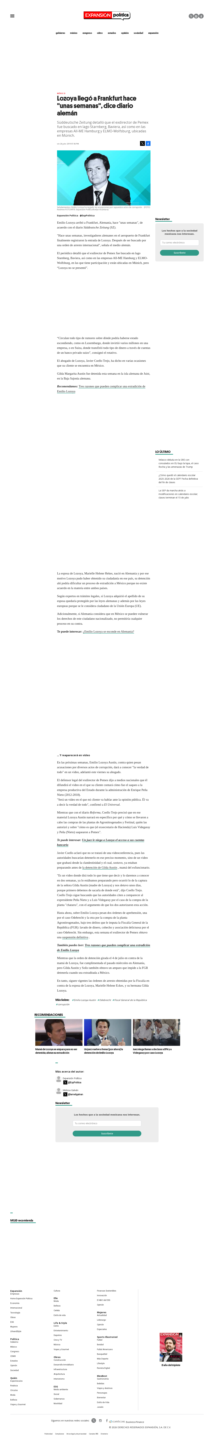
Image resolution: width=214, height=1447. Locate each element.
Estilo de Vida (103, 1402)
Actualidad (102, 1315)
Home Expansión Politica (21, 1298)
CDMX (99, 32)
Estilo (56, 1326)
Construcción (60, 1360)
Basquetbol (102, 1354)
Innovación (102, 1295)
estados (112, 32)
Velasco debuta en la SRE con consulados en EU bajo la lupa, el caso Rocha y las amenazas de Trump (179, 463)
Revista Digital (103, 1368)
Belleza (13, 1400)
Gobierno (14, 1342)
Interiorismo (59, 1379)
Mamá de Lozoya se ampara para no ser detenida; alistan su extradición (55, 1051)
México (61, 93)
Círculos (14, 1390)
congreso (87, 32)
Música (57, 1344)
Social (56, 1394)
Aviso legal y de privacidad (76, 1434)
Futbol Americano (105, 1349)
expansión (153, 32)
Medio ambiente (61, 1389)
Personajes (102, 1393)
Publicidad (48, 1434)
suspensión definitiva (75, 937)
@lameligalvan (75, 1094)
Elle (56, 1298)
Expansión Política (72, 1078)
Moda (12, 1395)
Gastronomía (103, 1379)
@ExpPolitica (87, 215)
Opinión (13, 1365)
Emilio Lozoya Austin (85, 1000)
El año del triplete (171, 1365)
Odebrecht (105, 1000)
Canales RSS (93, 1434)
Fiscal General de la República (130, 1000)
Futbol (99, 1340)
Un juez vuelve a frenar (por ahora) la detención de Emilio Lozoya (102, 1051)
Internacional (16, 1308)
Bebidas (100, 1383)
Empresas (14, 1294)
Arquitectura (59, 1374)
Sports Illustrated (107, 1336)
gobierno (60, 32)
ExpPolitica (93, 1420)
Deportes (58, 1335)
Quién (13, 1378)
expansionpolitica (100, 1420)
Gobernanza (59, 1399)
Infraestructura (60, 1369)
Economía (14, 1303)
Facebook (201, 16)
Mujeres (14, 1327)
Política (14, 1339)
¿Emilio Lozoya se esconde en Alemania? (108, 631)
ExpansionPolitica (106, 1420)
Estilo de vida (60, 1315)
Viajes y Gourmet (18, 1404)
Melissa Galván (70, 1090)
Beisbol (100, 1344)
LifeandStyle (15, 1331)
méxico (73, 32)
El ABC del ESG (103, 1300)
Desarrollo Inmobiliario (64, 1365)
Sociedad (138, 32)
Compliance (59, 1434)
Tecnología (15, 1313)
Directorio (104, 1434)
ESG (12, 1322)
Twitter (191, 16)
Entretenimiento (61, 1330)
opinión (125, 32)
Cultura (57, 1291)
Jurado (100, 1407)
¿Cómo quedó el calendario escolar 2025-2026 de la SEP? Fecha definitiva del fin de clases (178, 479)
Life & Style (60, 1322)
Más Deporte (102, 1359)
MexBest (102, 1375)
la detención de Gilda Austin (99, 867)
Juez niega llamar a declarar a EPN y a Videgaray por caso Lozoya (151, 1051)
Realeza (14, 1386)
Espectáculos (16, 1381)
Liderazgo (101, 1320)
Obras (13, 1317)
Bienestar (101, 1397)
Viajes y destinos (104, 1388)
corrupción (63, 1004)
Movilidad (58, 1403)
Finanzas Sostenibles (106, 1291)
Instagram (196, 16)
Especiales (102, 1329)
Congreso (14, 1351)
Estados (14, 1361)
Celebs (57, 1310)
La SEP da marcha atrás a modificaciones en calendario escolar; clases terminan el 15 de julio (178, 494)
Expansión (16, 1290)
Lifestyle (101, 1363)
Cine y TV (58, 1340)
